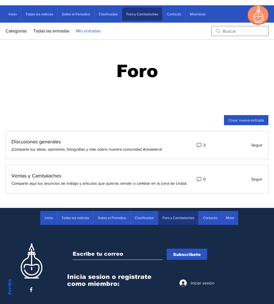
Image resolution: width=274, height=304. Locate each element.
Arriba (9, 287)
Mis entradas (88, 30)
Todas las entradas (51, 30)
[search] (239, 31)
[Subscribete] (187, 254)
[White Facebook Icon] (31, 289)
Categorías (16, 30)
